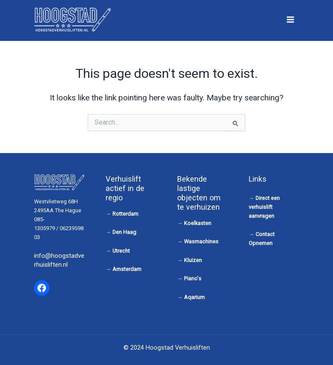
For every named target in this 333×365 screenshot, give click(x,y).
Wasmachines (201, 241)
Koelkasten (197, 223)
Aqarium (194, 297)
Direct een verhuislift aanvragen (264, 207)
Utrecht (121, 251)
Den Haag (124, 232)
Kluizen (193, 260)
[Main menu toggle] (290, 19)
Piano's (192, 278)
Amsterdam (126, 269)
